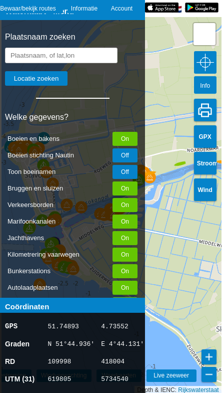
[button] (149, 168)
